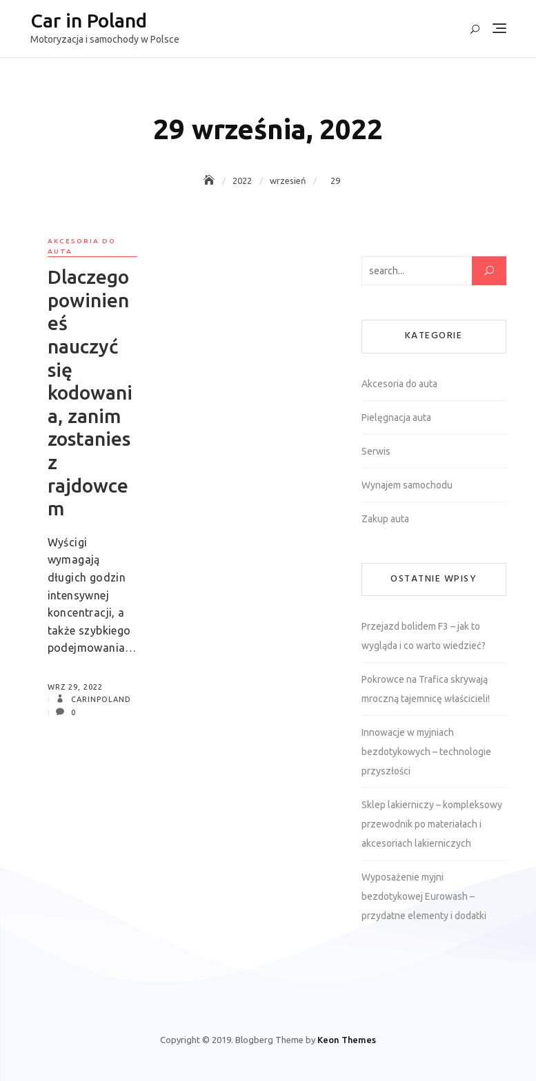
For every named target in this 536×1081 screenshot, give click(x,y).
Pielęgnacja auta (396, 417)
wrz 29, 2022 (75, 687)
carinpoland (99, 699)
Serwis (375, 451)
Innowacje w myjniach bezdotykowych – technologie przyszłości (426, 751)
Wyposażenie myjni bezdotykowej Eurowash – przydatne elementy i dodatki (423, 896)
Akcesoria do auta (82, 246)
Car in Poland (88, 20)
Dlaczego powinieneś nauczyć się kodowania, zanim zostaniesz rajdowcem (90, 392)
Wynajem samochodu (407, 485)
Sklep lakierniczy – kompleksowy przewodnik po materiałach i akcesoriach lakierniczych (431, 824)
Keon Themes (346, 1039)
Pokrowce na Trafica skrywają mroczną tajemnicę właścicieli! (425, 689)
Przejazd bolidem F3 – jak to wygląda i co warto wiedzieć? (423, 636)
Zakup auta (385, 518)
